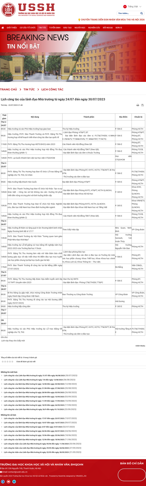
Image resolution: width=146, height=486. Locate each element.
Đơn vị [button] (119, 28)
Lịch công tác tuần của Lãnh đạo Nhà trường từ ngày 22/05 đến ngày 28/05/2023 (36, 452)
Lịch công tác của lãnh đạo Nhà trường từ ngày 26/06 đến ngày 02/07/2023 (34, 431)
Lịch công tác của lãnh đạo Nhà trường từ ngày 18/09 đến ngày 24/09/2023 (34, 405)
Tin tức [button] (42, 28)
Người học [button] (80, 28)
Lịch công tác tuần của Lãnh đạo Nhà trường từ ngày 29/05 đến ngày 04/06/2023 (36, 448)
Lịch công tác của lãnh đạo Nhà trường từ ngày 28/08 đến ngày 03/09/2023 (34, 392)
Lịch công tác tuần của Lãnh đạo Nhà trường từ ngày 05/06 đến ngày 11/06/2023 (36, 444)
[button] (130, 6)
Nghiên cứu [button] (94, 28)
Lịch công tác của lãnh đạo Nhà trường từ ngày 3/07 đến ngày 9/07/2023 (33, 427)
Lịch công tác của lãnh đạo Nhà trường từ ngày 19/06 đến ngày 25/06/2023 (34, 435)
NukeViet (61, 476)
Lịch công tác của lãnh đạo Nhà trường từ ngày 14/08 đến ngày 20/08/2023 (34, 384)
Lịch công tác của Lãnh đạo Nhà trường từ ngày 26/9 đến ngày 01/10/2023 (34, 409)
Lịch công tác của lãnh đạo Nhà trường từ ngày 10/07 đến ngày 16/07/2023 (34, 423)
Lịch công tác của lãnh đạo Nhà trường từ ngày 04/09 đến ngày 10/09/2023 (34, 397)
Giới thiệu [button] (12, 28)
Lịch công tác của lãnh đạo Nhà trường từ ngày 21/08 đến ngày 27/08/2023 (34, 388)
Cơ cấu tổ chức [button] (28, 28)
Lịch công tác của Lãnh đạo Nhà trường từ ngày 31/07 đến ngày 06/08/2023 (34, 375)
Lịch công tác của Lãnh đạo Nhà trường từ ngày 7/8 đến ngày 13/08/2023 (33, 380)
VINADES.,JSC (81, 476)
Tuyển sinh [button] (54, 28)
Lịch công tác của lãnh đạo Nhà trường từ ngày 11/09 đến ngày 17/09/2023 (34, 401)
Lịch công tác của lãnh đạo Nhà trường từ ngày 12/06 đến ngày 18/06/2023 (34, 439)
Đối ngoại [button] (108, 28)
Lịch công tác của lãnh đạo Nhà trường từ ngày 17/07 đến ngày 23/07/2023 (34, 418)
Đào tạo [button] (67, 28)
